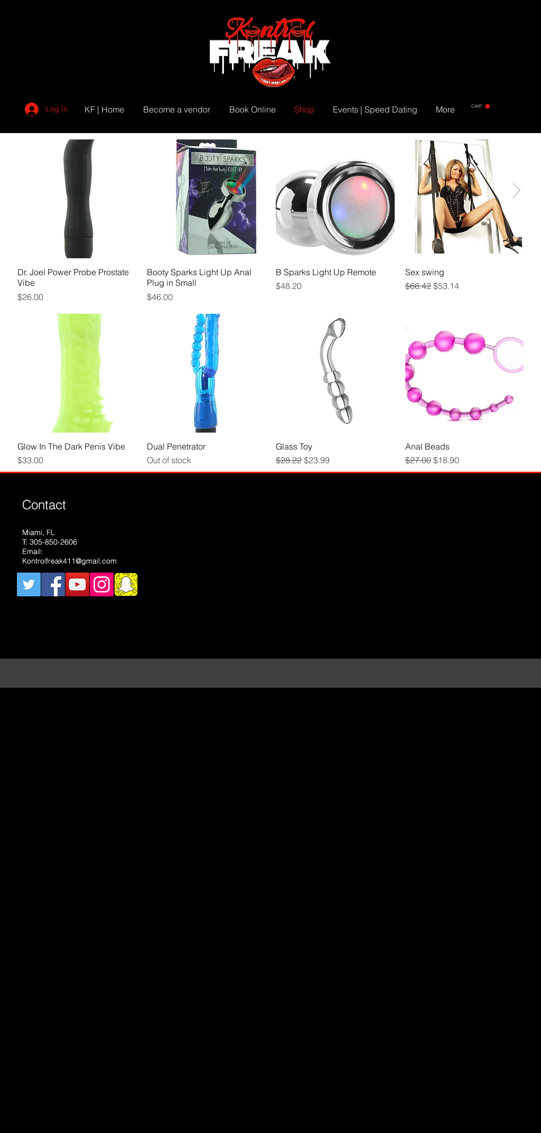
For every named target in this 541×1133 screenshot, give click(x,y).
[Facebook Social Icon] (53, 584)
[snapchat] (126, 584)
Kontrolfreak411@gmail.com (69, 561)
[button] (480, 106)
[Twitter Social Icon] (29, 584)
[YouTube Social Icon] (77, 584)
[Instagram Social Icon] (102, 584)
